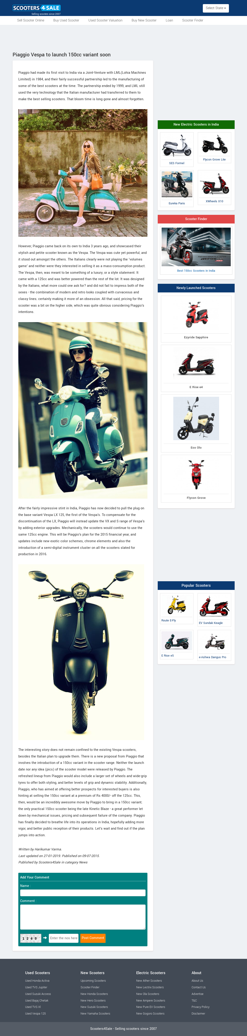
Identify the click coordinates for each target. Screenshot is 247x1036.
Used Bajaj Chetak (36, 1001)
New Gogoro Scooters (150, 1014)
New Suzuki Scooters (94, 1007)
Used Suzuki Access (38, 994)
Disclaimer (198, 1014)
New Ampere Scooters (150, 1001)
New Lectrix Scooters (150, 987)
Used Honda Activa (37, 981)
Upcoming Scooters (93, 981)
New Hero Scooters (93, 1001)
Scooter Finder (192, 20)
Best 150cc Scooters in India (196, 250)
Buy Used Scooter (66, 20)
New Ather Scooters (149, 981)
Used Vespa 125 (35, 1014)
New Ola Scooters (147, 994)
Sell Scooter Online (30, 20)
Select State (216, 8)
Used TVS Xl (33, 1007)
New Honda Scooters (94, 994)
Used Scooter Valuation (105, 20)
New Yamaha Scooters (95, 1014)
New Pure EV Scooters (150, 1007)
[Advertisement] (124, 37)
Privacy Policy (200, 1007)
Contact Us (199, 987)
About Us (197, 981)
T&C (194, 1001)
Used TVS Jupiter (36, 987)
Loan (169, 20)
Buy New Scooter (144, 20)
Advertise (198, 994)
